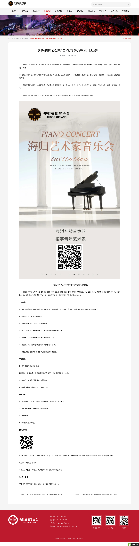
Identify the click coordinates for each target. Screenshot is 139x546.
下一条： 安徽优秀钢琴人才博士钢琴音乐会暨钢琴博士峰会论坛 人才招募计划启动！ (97, 498)
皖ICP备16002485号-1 (76, 542)
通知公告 (25, 42)
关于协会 (25, 15)
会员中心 (114, 15)
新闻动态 (47, 15)
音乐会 (69, 15)
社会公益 (91, 15)
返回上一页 (127, 42)
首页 (14, 15)
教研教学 (58, 15)
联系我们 (125, 15)
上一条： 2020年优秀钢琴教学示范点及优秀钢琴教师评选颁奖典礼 (42, 498)
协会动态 (36, 15)
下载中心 (102, 15)
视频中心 (80, 15)
